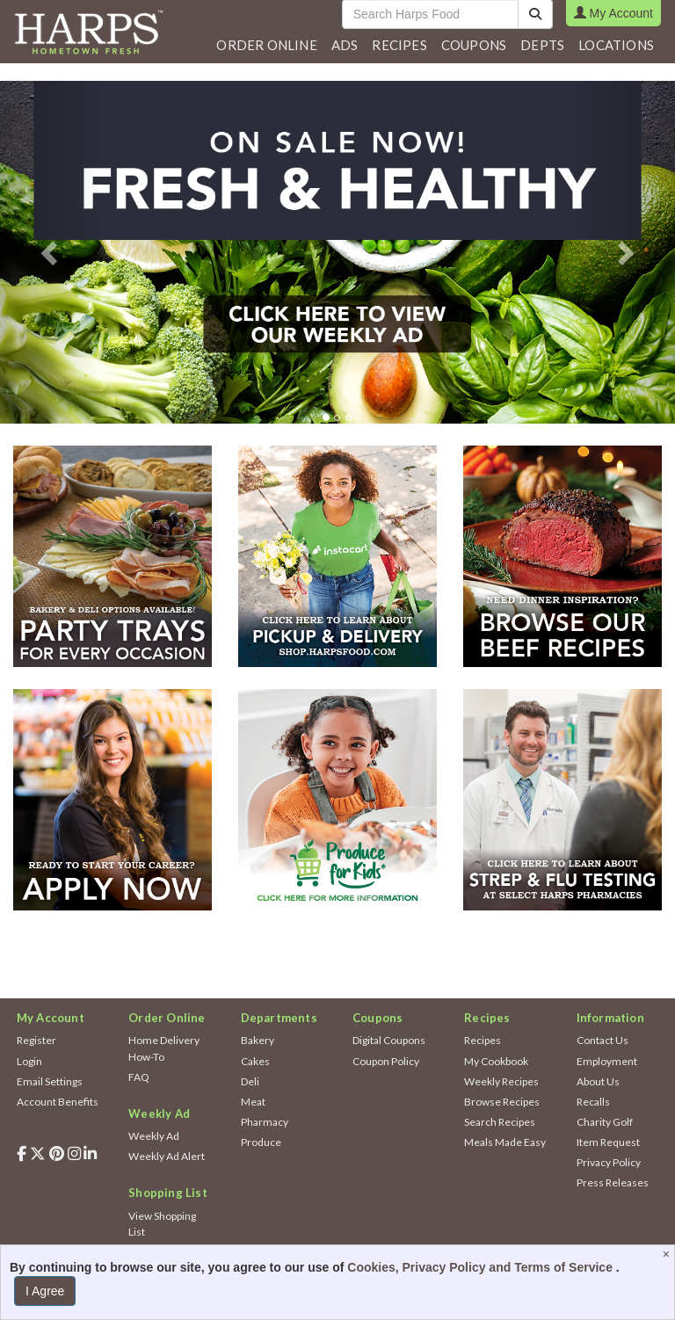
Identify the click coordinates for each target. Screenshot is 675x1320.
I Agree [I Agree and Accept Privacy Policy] (44, 1291)
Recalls (593, 1101)
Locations (616, 45)
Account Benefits (57, 1101)
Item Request (608, 1142)
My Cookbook (496, 1061)
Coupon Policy (385, 1061)
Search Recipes (499, 1121)
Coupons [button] (473, 45)
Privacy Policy (609, 1162)
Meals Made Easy (505, 1142)
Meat (253, 1101)
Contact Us (602, 1040)
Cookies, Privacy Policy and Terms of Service (481, 1267)
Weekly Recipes (501, 1081)
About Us (598, 1081)
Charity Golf (605, 1121)
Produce (261, 1142)
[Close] (668, 1254)
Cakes (255, 1061)
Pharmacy (264, 1121)
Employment (607, 1061)
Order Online (266, 45)
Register (36, 1040)
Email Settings (50, 1081)
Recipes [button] (399, 45)
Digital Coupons (388, 1040)
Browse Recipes (502, 1101)
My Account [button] (613, 13)
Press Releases (613, 1182)
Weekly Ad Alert (166, 1156)
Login (29, 1061)
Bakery (257, 1040)
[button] (345, 44)
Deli (250, 1081)
